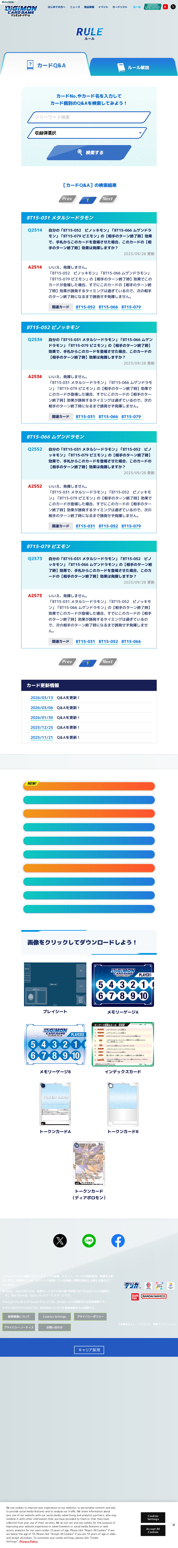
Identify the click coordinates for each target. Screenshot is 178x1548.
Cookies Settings (54, 1489)
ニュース (75, 7)
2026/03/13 (42, 697)
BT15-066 (108, 307)
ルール (137, 7)
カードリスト (120, 7)
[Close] (173, 1525)
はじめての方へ (56, 7)
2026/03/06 (42, 707)
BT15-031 (85, 416)
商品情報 (89, 7)
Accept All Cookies (153, 1530)
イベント (103, 7)
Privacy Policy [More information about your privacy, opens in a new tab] (29, 1541)
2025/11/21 (42, 737)
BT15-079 (131, 307)
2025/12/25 (42, 727)
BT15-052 (85, 307)
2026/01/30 (42, 717)
